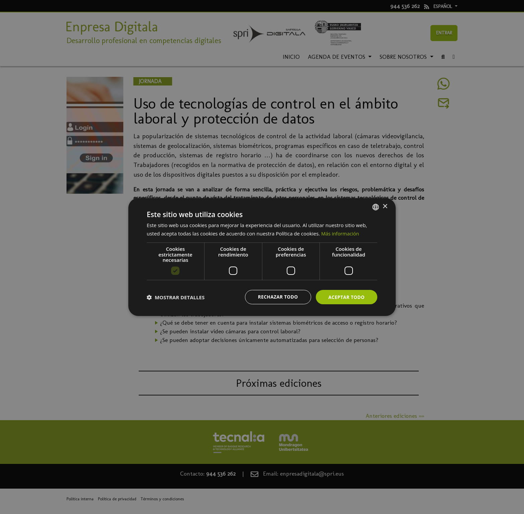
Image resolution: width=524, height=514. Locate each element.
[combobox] (375, 206)
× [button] (384, 206)
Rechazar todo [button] (276, 297)
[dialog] (262, 257)
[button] (176, 297)
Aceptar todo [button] (346, 297)
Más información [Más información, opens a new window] (340, 233)
